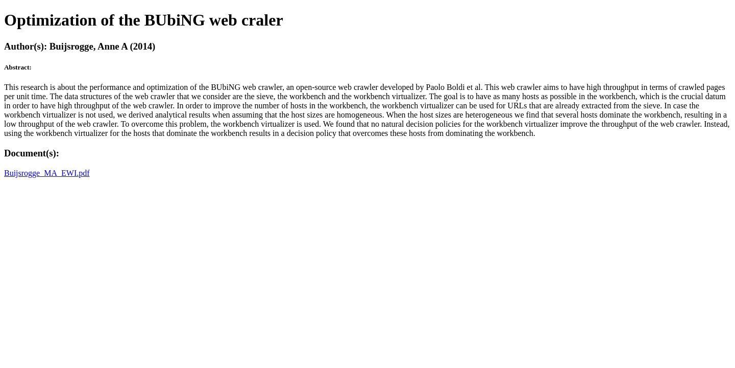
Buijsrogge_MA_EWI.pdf (47, 173)
